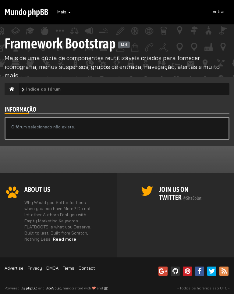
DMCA (52, 268)
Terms (68, 268)
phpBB (31, 288)
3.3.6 (124, 44)
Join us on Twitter (180, 193)
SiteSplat (53, 288)
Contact (87, 268)
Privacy (35, 268)
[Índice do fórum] (12, 89)
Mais (64, 12)
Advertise (14, 268)
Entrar (219, 11)
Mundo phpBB (26, 12)
